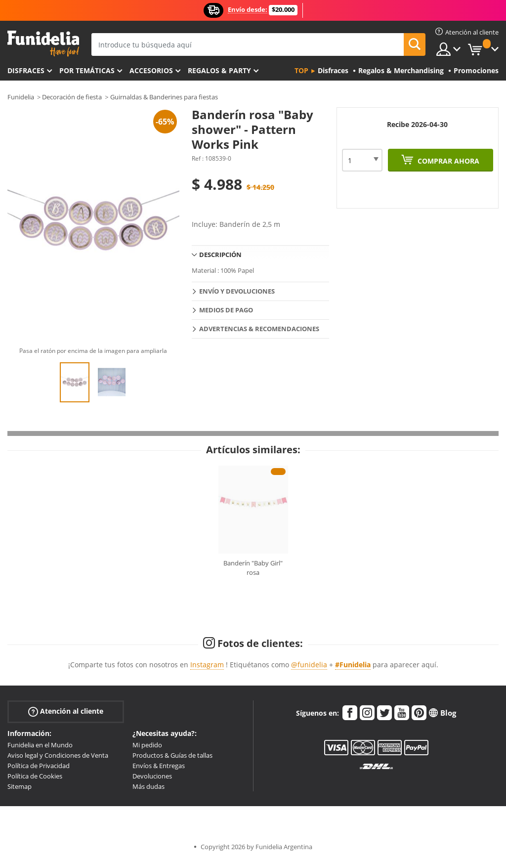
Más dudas (148, 786)
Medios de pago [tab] (226, 309)
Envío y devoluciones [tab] (237, 291)
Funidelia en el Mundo (40, 744)
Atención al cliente (65, 711)
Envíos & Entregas (158, 765)
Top (301, 70)
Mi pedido (147, 744)
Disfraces (25, 70)
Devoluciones (152, 776)
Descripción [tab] (220, 254)
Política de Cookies (34, 776)
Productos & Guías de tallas (172, 755)
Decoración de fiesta (72, 96)
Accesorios (151, 70)
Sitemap (19, 786)
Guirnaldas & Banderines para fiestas (164, 96)
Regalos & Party (219, 70)
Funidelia (20, 96)
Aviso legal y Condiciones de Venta (57, 755)
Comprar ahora (447, 161)
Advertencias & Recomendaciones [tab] (259, 328)
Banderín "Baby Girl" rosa (253, 568)
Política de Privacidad (38, 765)
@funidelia (309, 664)
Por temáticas (87, 70)
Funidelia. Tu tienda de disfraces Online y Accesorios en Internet (43, 44)
